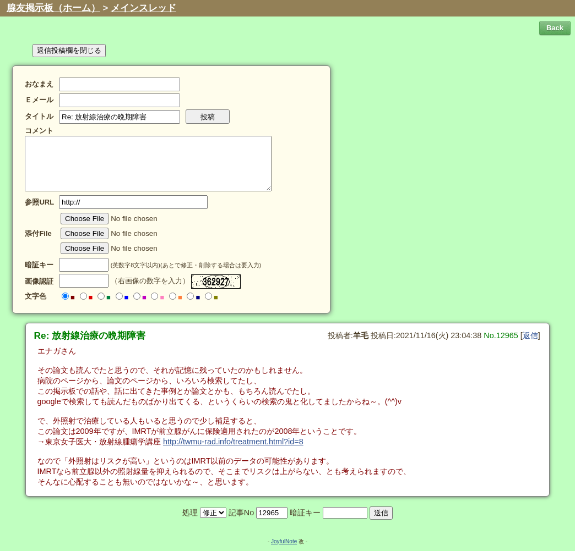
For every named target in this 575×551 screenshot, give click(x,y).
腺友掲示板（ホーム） (53, 8)
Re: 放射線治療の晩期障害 (90, 335)
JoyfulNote (284, 541)
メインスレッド (143, 8)
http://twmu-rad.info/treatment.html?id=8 (233, 441)
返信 (530, 335)
